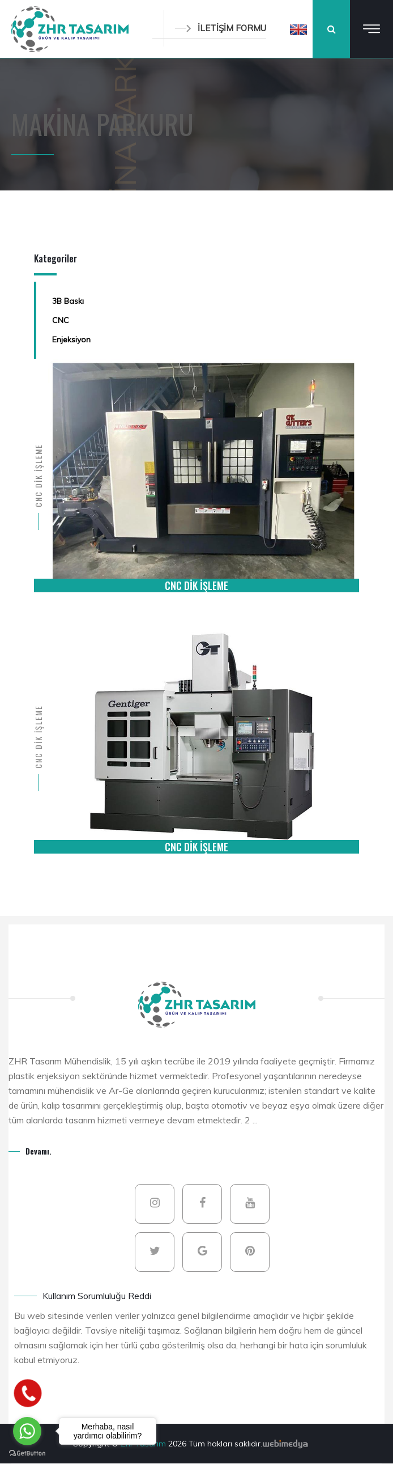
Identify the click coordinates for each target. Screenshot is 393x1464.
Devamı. (38, 1151)
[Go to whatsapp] (27, 1431)
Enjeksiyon (71, 339)
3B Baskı (68, 301)
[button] (298, 29)
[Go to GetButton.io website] (27, 1452)
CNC (60, 320)
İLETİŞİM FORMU (220, 28)
